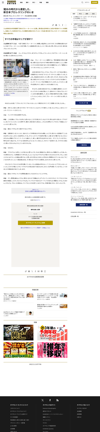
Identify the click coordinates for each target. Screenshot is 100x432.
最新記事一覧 (84, 204)
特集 (42, 3)
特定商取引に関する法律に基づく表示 (19, 384)
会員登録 (93, 3)
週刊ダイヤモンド (47, 375)
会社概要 (79, 375)
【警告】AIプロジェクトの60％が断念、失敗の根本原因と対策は (84, 115)
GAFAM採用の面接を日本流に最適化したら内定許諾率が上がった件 (84, 127)
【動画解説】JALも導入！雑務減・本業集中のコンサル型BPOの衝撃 (84, 121)
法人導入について (14, 398)
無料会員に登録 (35, 209)
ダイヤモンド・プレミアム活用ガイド (18, 378)
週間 (87, 13)
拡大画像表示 (7, 95)
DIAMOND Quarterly (48, 392)
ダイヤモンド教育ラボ (48, 404)
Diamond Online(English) (49, 372)
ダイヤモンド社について (83, 369)
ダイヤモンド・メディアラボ (49, 407)
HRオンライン (46, 398)
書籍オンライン (46, 381)
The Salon (45, 395)
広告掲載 (12, 392)
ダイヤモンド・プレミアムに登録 (35, 223)
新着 (23, 3)
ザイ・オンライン (47, 384)
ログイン (85, 3)
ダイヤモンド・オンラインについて (19, 369)
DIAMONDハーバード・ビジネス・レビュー (53, 378)
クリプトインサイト (47, 401)
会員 (93, 13)
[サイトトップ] (11, 3)
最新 (74, 13)
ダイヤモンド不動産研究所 (49, 389)
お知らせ (79, 381)
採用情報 (79, 378)
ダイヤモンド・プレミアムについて (18, 375)
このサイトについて (15, 372)
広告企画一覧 (75, 216)
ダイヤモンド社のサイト (49, 369)
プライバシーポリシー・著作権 (17, 387)
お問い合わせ (13, 395)
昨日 (80, 13)
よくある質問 (13, 389)
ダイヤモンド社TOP (82, 372)
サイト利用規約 (14, 381)
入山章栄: (22, 18)
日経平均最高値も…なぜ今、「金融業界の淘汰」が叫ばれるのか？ (84, 133)
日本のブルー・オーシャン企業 (11, 20)
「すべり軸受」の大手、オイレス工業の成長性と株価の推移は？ (84, 139)
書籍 (49, 3)
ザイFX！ (45, 387)
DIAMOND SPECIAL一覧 (78, 212)
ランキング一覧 (83, 103)
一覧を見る (83, 145)
